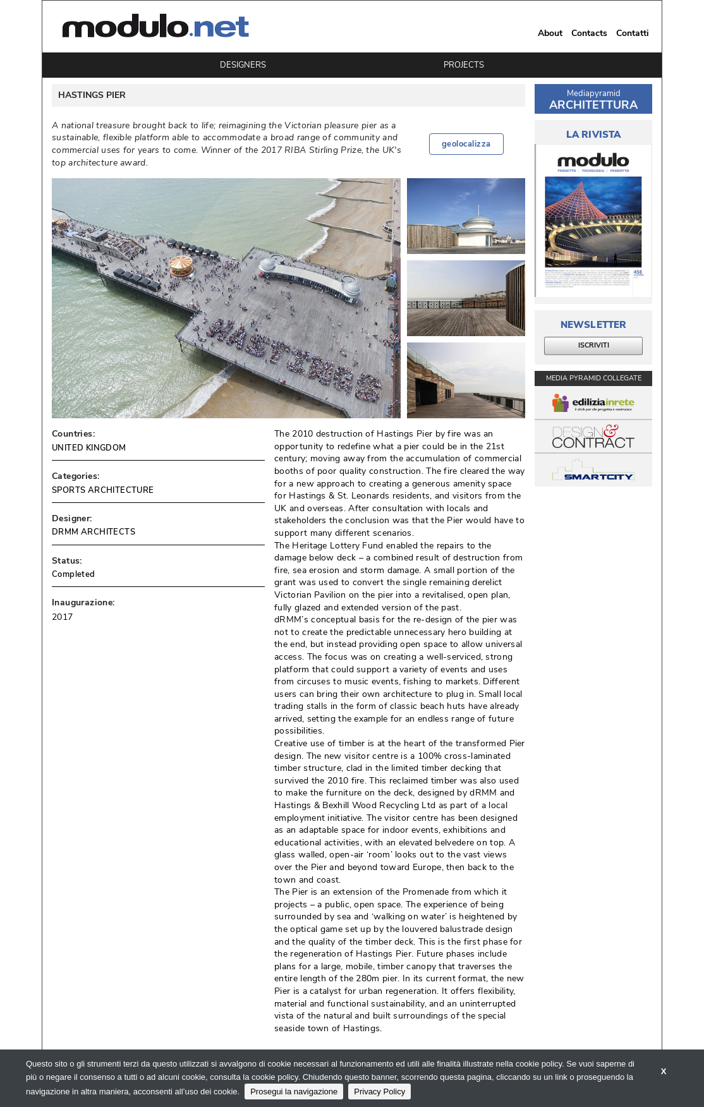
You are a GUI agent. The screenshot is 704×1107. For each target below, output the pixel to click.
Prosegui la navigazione (293, 1091)
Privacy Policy (379, 1091)
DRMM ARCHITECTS (93, 532)
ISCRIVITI (593, 345)
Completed (73, 574)
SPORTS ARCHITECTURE (103, 490)
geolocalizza (466, 144)
